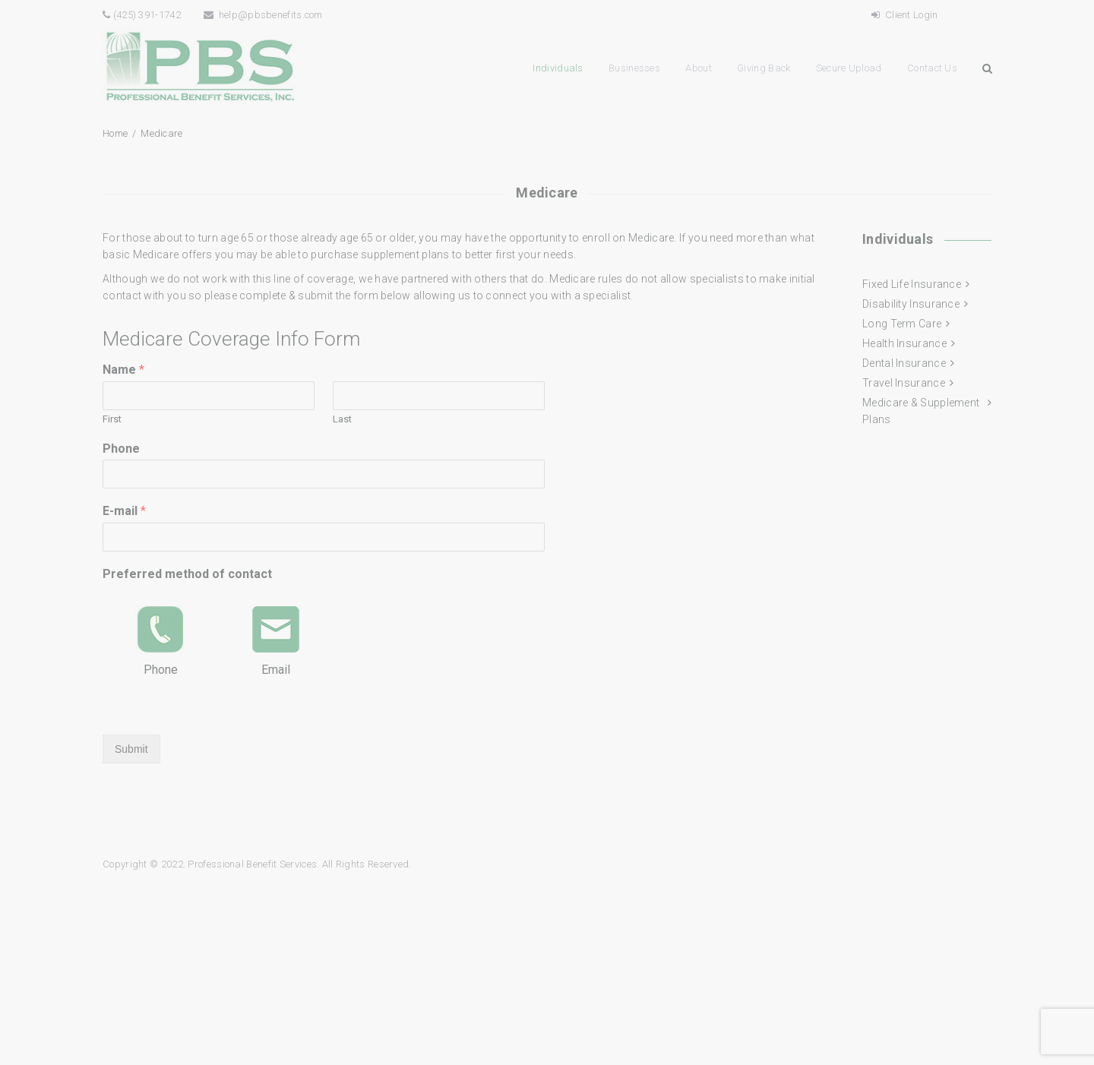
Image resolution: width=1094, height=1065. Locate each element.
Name (123, 369)
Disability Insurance (911, 304)
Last (342, 419)
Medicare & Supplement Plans (920, 411)
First (112, 419)
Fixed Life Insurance (911, 284)
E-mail (124, 511)
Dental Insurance (904, 363)
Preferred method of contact (187, 574)
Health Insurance (904, 343)
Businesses (634, 68)
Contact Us (932, 68)
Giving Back (763, 68)
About (698, 68)
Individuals (558, 68)
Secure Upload (849, 68)
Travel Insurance (903, 383)
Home (115, 133)
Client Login (904, 15)
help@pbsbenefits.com (263, 15)
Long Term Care (901, 324)
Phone (121, 448)
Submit (131, 749)
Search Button (986, 68)
